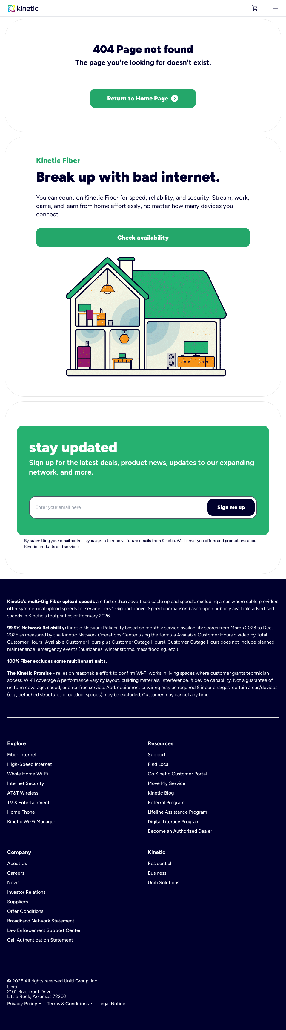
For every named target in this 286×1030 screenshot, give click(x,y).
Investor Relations (26, 892)
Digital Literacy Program (174, 821)
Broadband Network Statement (40, 921)
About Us (17, 863)
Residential (159, 863)
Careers (15, 873)
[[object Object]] (275, 8)
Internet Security (25, 783)
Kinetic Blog (161, 793)
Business (157, 873)
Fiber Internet (22, 754)
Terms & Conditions (68, 1003)
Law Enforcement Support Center (44, 930)
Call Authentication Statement (40, 940)
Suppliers (17, 901)
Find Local (159, 764)
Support (157, 754)
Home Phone (21, 812)
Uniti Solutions (163, 882)
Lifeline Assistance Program (177, 812)
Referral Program (166, 802)
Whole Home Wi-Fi (27, 774)
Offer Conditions (25, 911)
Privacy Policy (22, 1003)
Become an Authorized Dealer (180, 831)
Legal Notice (111, 1003)
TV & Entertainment (28, 802)
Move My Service (166, 783)
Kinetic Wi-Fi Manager (31, 821)
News (13, 882)
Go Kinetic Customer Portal (177, 774)
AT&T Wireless (22, 793)
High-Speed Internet (29, 764)
